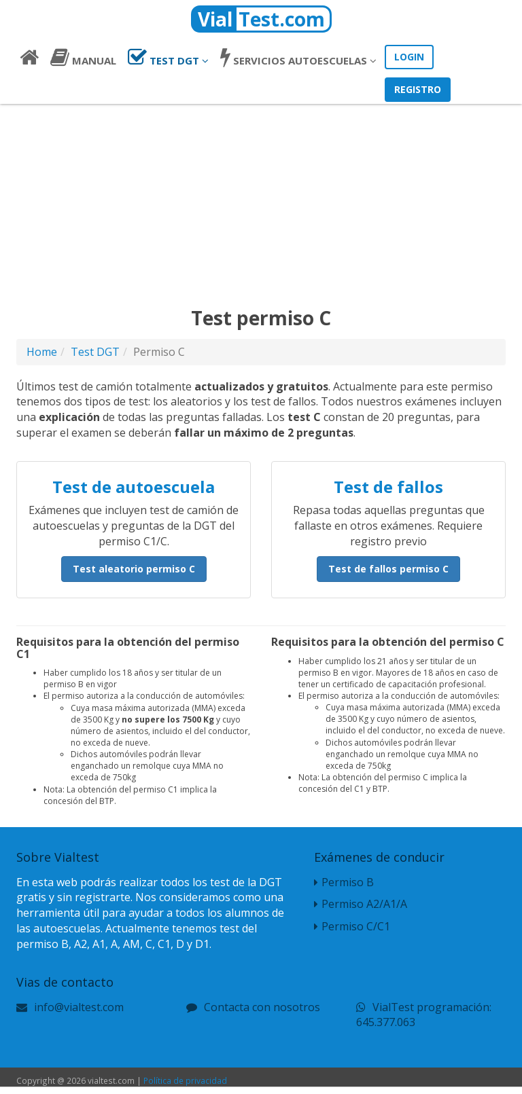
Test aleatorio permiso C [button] (134, 568)
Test (168, 57)
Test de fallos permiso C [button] (388, 568)
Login (409, 56)
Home (42, 351)
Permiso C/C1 (352, 926)
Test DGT (95, 351)
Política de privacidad (185, 1080)
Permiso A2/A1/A (360, 903)
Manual (83, 57)
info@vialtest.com (79, 1007)
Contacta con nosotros (262, 1007)
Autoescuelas (298, 57)
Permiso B (344, 882)
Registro (417, 89)
